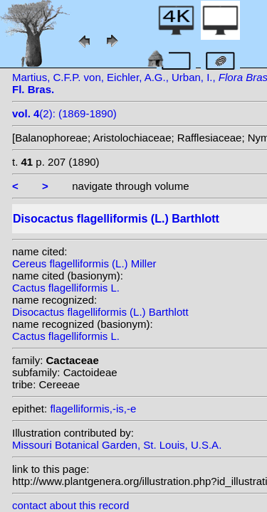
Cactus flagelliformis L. (66, 288)
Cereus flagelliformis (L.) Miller (84, 263)
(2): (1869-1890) (64, 113)
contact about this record (70, 505)
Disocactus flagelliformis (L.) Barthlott (100, 312)
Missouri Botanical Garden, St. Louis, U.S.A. (116, 445)
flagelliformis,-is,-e (93, 408)
